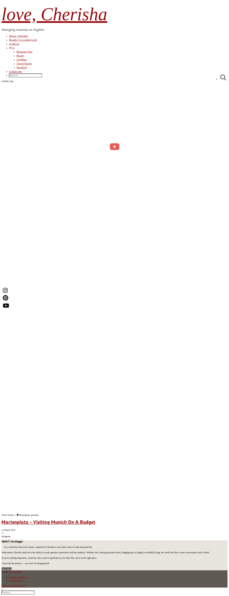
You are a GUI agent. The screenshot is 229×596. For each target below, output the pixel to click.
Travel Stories (24, 63)
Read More (6, 569)
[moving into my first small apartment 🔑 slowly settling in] (114, 146)
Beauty (20, 55)
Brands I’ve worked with (23, 39)
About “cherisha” (19, 35)
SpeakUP (21, 67)
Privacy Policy (15, 580)
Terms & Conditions (18, 577)
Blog (11, 47)
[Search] (223, 77)
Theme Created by (13, 586)
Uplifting (21, 59)
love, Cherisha (54, 14)
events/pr (14, 43)
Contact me (15, 71)
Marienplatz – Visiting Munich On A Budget (48, 522)
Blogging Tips (24, 51)
